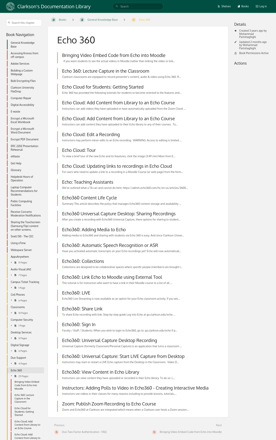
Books (243, 6)
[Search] (117, 6)
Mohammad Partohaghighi (247, 35)
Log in (261, 6)
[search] (138, 6)
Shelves (224, 6)
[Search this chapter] (24, 22)
